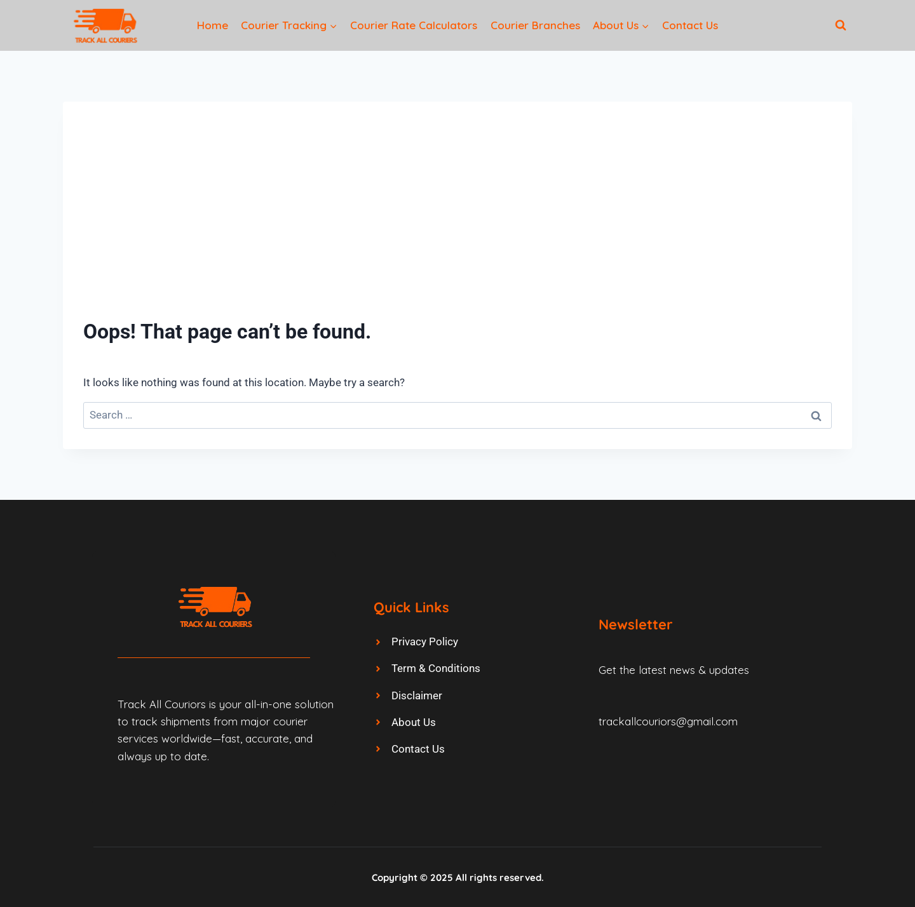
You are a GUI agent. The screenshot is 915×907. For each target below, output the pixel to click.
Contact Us (690, 25)
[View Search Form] (840, 25)
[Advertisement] (457, 217)
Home (212, 25)
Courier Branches (535, 25)
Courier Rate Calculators (413, 25)
